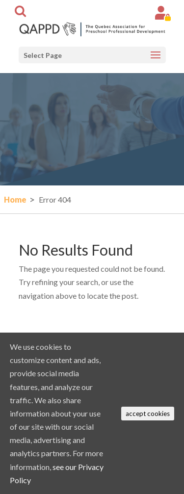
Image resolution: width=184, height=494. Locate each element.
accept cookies (148, 413)
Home (15, 199)
